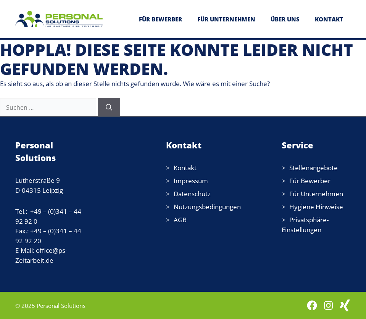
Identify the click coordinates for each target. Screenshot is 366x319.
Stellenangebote (313, 167)
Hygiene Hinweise (316, 206)
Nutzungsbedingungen (207, 206)
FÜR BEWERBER (160, 19)
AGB (180, 219)
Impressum (191, 180)
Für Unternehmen (316, 193)
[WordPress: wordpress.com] (345, 305)
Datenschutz (192, 193)
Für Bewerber (310, 180)
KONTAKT (329, 19)
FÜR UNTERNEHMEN (226, 19)
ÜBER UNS (285, 19)
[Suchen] (109, 107)
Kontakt (185, 167)
